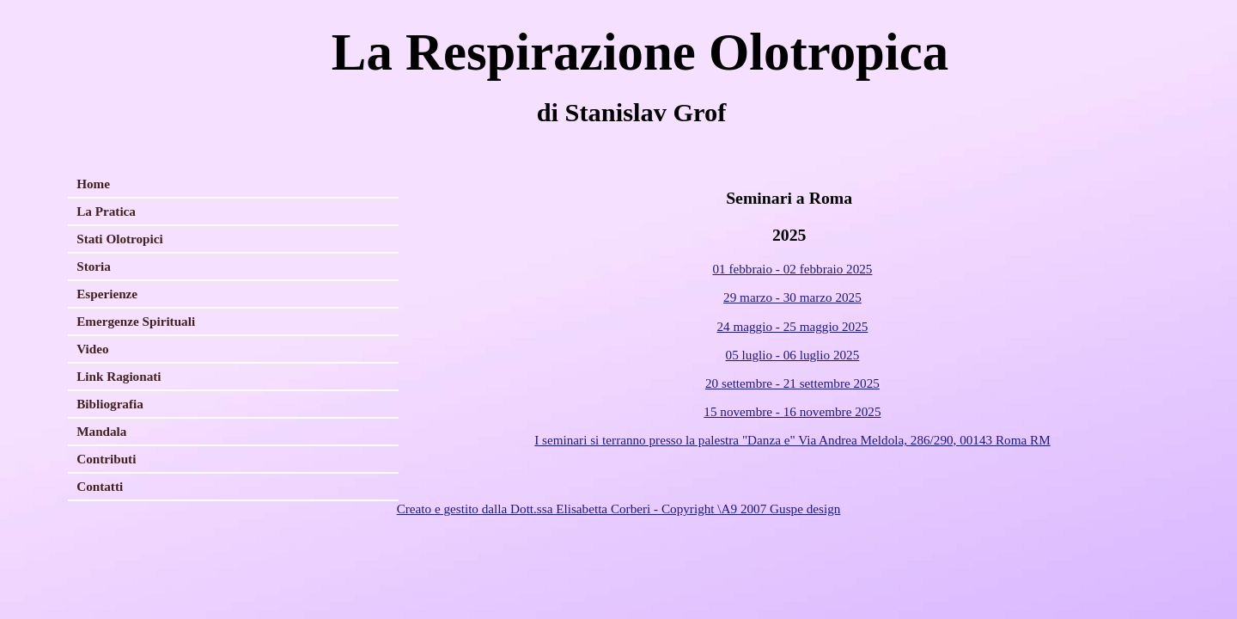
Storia (93, 266)
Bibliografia (109, 403)
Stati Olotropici (119, 238)
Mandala (101, 431)
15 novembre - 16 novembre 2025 (792, 411)
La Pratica (106, 211)
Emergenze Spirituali (135, 321)
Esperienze (106, 293)
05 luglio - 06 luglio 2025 (793, 354)
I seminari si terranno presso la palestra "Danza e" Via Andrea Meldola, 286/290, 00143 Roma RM (792, 439)
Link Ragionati (118, 376)
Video (92, 348)
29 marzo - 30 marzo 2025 (792, 297)
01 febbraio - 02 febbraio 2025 (792, 268)
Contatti (99, 486)
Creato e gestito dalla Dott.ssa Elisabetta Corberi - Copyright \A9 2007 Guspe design (619, 508)
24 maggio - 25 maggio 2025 (792, 326)
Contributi (106, 458)
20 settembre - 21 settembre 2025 (792, 383)
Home (93, 183)
